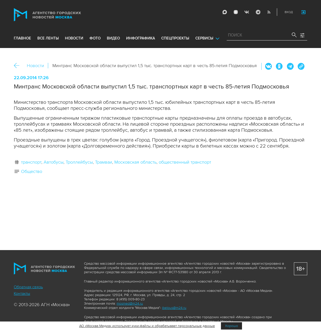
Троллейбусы (79, 162)
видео (113, 38)
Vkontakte (247, 12)
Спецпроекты (175, 38)
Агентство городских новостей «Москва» (57, 14)
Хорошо (231, 326)
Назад (18, 65)
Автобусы (53, 162)
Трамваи (103, 162)
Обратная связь (28, 287)
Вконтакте (268, 66)
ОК (279, 66)
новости (74, 38)
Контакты (22, 293)
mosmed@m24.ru (130, 303)
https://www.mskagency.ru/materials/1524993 (300, 66)
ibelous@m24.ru (174, 308)
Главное (22, 38)
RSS (269, 12)
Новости (35, 65)
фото (95, 38)
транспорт (31, 162)
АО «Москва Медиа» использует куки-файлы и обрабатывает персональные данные (147, 326)
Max (224, 12)
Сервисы (204, 38)
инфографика (140, 38)
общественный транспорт (185, 162)
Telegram (258, 12)
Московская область (135, 162)
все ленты (48, 38)
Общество (31, 171)
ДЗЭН (235, 12)
